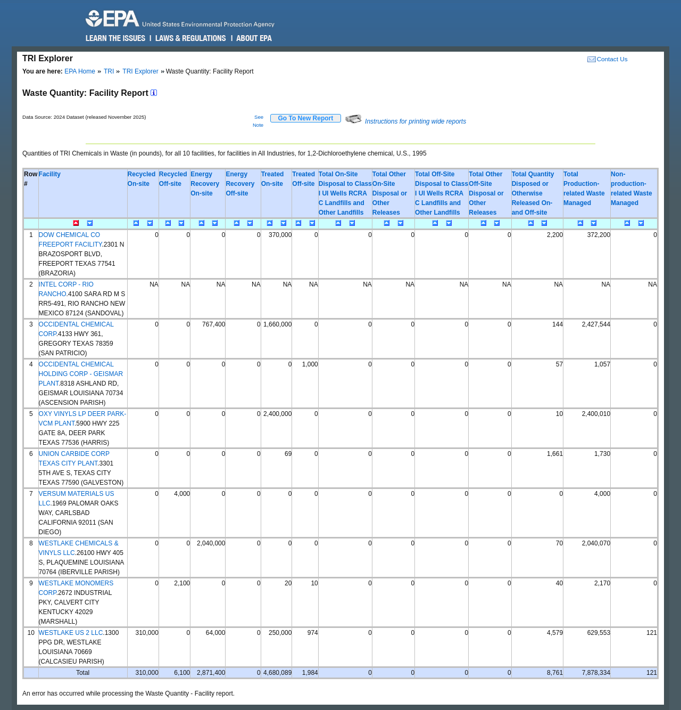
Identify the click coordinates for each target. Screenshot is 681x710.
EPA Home (79, 71)
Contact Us (612, 58)
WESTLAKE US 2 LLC (71, 632)
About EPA (253, 38)
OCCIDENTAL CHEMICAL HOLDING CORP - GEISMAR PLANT (81, 374)
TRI (109, 71)
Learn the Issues (115, 38)
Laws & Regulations (190, 38)
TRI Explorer (140, 71)
